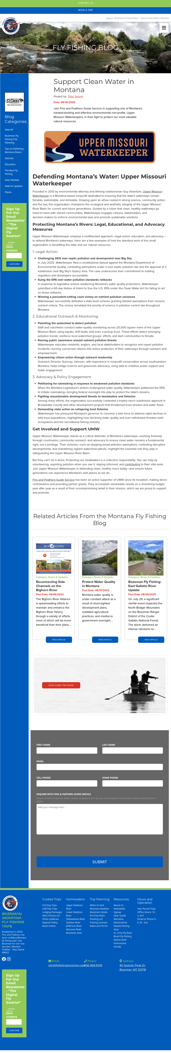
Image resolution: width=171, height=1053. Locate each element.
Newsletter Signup (119, 910)
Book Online (49, 925)
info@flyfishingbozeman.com (66, 965)
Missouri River (73, 929)
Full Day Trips (49, 905)
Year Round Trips (146, 908)
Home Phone (110, 777)
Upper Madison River (74, 907)
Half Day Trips (49, 908)
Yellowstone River (75, 919)
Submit (99, 862)
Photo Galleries (50, 919)
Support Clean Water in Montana (154, 17)
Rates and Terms (99, 925)
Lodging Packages (52, 912)
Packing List (96, 919)
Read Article (58, 639)
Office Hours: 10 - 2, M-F (146, 914)
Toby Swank (75, 96)
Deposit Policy (50, 922)
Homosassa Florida (120, 945)
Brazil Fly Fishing (123, 936)
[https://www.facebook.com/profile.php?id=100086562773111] (4, 959)
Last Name (108, 744)
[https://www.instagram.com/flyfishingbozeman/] (9, 959)
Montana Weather (99, 908)
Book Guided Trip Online (61, 685)
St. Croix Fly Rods (123, 932)
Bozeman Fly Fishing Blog (126, 17)
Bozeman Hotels (98, 912)
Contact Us (85, 3)
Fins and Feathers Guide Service (53, 480)
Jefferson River (74, 925)
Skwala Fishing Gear (121, 927)
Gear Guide (120, 915)
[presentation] (61, 846)
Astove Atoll (120, 939)
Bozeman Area (74, 932)
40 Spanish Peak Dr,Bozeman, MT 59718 (133, 967)
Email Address (13, 249)
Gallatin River (73, 922)
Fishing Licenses (98, 922)
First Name (43, 744)
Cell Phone (44, 777)
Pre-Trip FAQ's (97, 915)
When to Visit (97, 905)
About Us (118, 905)
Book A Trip (85, 10)
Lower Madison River (74, 914)
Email (40, 761)
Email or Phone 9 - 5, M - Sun (147, 920)
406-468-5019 (93, 965)
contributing (132, 464)
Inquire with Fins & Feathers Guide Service (64, 794)
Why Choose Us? (51, 915)
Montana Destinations (120, 920)
